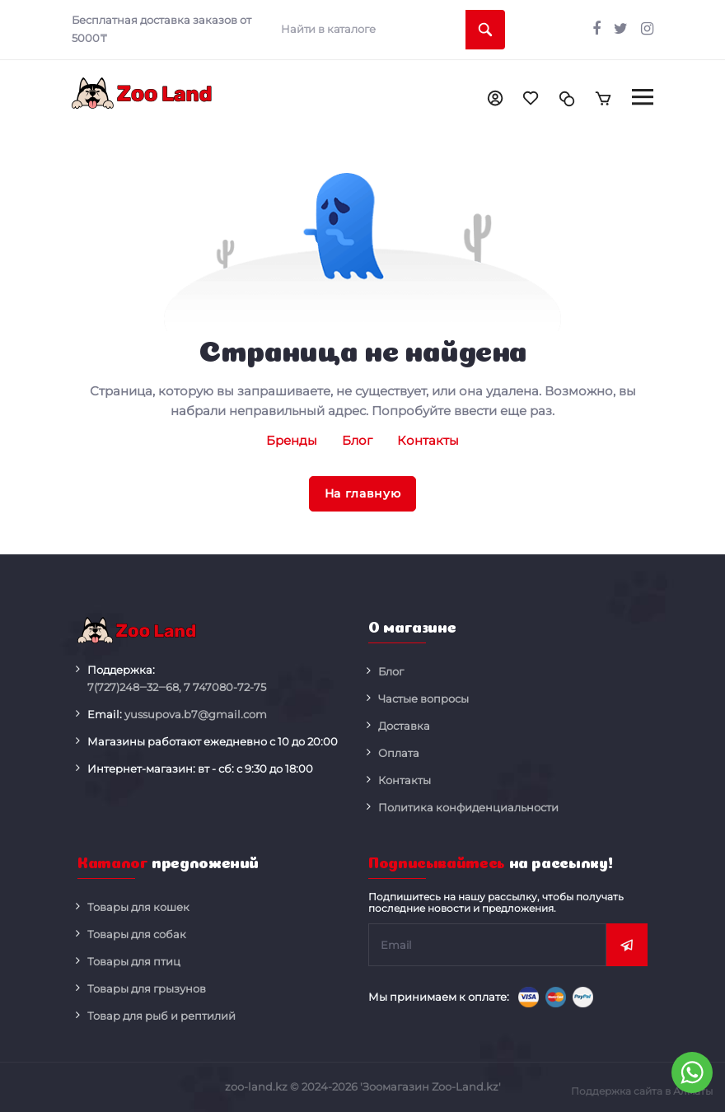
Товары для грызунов (146, 988)
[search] (387, 29)
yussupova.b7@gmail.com (195, 714)
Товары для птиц (133, 961)
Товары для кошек (138, 906)
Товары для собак (136, 934)
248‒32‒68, (134, 688)
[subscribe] (487, 944)
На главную (363, 493)
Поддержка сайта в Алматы (642, 1091)
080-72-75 (225, 688)
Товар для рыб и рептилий (161, 1015)
